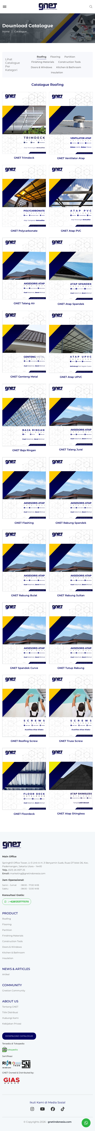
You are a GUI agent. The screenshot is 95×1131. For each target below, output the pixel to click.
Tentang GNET (10, 1001)
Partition (56, 56)
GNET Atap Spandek (71, 297)
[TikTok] (63, 1104)
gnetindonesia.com (60, 1116)
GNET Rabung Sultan (71, 589)
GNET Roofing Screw (24, 735)
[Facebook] (53, 1104)
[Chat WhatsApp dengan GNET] (86, 1122)
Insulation (71, 66)
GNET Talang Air (24, 297)
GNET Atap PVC (71, 224)
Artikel (6, 969)
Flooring (43, 56)
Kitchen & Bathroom (49, 66)
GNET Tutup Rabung (71, 662)
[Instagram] (32, 1104)
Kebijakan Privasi (11, 1018)
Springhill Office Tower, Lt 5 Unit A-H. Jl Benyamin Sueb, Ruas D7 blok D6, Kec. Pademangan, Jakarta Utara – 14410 (45, 859)
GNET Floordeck (24, 808)
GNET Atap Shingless (71, 808)
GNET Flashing (24, 517)
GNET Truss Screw (71, 735)
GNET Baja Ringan (24, 444)
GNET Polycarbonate (24, 224)
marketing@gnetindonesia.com (27, 868)
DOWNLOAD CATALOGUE (19, 1030)
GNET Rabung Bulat (24, 589)
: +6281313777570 (16, 896)
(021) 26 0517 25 (16, 864)
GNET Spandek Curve (24, 662)
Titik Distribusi (10, 1007)
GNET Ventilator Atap (71, 151)
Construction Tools (44, 61)
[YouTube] (42, 1104)
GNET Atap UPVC (70, 370)
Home (6, 31)
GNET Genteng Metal (24, 370)
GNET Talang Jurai (71, 443)
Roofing (30, 56)
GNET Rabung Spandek (71, 517)
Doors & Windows (69, 61)
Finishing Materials (75, 56)
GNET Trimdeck (24, 151)
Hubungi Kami (10, 1012)
